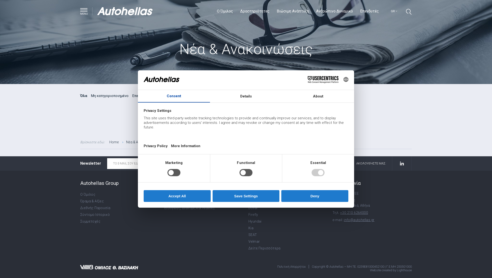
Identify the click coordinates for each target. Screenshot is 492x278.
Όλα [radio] (83, 96)
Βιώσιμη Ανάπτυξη (293, 11)
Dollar (253, 208)
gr (394, 11)
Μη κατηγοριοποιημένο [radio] (110, 96)
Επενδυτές (370, 11)
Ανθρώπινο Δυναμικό (335, 11)
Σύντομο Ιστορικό (95, 215)
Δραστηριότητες (255, 11)
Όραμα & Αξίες (92, 201)
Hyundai (255, 221)
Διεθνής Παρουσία (95, 208)
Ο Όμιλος (225, 11)
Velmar (254, 241)
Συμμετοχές (90, 221)
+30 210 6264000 (354, 213)
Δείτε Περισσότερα (264, 248)
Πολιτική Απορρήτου (291, 266)
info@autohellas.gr (359, 220)
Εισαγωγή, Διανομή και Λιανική (189, 208)
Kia (250, 228)
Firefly (253, 215)
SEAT (252, 235)
